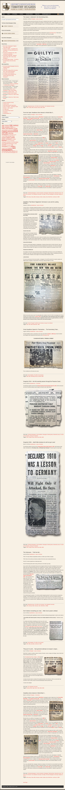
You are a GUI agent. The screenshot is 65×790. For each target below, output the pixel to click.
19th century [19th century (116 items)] (13, 125)
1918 (27, 324)
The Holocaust (56, 175)
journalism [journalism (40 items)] (16, 142)
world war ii (55, 196)
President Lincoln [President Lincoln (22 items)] (4, 148)
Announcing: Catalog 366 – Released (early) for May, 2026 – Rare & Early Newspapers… (9, 57)
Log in (16, 786)
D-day (32, 196)
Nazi (47, 196)
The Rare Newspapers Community (52, 194)
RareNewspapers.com (46, 14)
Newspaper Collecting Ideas (49, 192)
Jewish (41, 196)
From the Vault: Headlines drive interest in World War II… (38, 112)
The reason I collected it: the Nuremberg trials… (36, 17)
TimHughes (33, 19)
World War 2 (50, 196)
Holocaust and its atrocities (44, 178)
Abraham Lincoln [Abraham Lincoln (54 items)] (12, 128)
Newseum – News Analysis (8, 107)
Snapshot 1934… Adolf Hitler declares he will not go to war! (39, 442)
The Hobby (43, 194)
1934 (27, 437)
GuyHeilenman (33, 205)
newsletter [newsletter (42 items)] (4, 145)
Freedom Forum (6, 103)
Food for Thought (31, 323)
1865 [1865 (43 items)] (7, 128)
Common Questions (40, 192)
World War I (35, 324)
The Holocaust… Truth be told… (32, 552)
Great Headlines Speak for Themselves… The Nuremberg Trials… (41, 329)
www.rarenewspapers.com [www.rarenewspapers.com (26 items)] (12, 152)
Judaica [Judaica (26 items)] (3, 143)
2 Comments (38, 383)
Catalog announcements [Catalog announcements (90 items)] (10, 131)
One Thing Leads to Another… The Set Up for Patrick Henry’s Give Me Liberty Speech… (10, 61)
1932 (27, 643)
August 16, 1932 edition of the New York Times (33, 626)
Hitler (33, 107)
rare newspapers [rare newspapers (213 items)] (9, 149)
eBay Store (37, 14)
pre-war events (31, 179)
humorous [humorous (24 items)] (8, 140)
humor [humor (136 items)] (4, 140)
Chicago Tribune (31, 437)
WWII (44, 107)
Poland (60, 147)
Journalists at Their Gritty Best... (9, 72)
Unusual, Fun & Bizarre (48, 323)
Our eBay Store (6, 109)
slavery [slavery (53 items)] (13, 151)
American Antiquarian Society (8, 102)
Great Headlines (31, 375)
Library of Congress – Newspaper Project (10, 106)
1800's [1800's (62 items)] (4, 128)
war (38, 376)
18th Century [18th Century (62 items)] (5, 125)
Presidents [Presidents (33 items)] (9, 148)
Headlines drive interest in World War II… (34, 693)
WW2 (41, 107)
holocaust (35, 107)
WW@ (47, 605)
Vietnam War (47, 186)
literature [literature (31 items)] (12, 143)
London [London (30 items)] (15, 143)
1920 (29, 324)
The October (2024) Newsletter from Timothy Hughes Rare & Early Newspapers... (9, 75)
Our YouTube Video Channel (8, 110)
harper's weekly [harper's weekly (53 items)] (10, 137)
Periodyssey (5, 111)
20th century (28, 196)
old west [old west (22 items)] (9, 146)
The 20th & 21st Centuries (39, 106)
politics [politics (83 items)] (13, 146)
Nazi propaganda (26, 177)
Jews (39, 605)
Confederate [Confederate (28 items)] (11, 134)
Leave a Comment (39, 19)
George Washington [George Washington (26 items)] (8, 136)
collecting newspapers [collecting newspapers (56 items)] (7, 133)
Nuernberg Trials (34, 376)
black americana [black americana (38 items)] (9, 130)
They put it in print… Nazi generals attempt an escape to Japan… (40, 649)
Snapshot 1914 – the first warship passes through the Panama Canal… (42, 381)
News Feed (61, 14)
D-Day (47, 143)
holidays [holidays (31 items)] (14, 139)
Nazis (39, 107)
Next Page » (25, 782)
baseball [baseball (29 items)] (3, 130)
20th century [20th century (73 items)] (5, 127)
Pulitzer (41, 710)
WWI (39, 324)
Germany (30, 605)
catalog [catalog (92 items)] (15, 130)
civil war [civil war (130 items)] (5, 133)
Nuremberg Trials (53, 32)
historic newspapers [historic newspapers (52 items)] (7, 139)
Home (3, 14)
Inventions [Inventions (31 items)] (9, 142)
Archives (21, 14)
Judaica (44, 196)
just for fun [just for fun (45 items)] (7, 143)
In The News (14, 14)
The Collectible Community (49, 106)
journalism (33, 643)
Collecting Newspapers (32, 192)
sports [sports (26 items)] (16, 151)
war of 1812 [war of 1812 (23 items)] (4, 152)
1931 (27, 605)
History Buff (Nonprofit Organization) (9, 105)
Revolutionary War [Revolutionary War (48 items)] (6, 151)
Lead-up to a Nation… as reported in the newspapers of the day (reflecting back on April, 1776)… (10, 50)
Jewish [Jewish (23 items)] (12, 142)
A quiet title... (5, 68)
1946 (27, 107)
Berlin (56, 145)
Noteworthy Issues (31, 106)
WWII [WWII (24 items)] (7, 152)
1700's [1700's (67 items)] (11, 127)
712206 (30, 107)
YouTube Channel (29, 14)
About (8, 14)
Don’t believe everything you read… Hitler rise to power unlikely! (40, 611)
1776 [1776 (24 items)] (14, 127)
